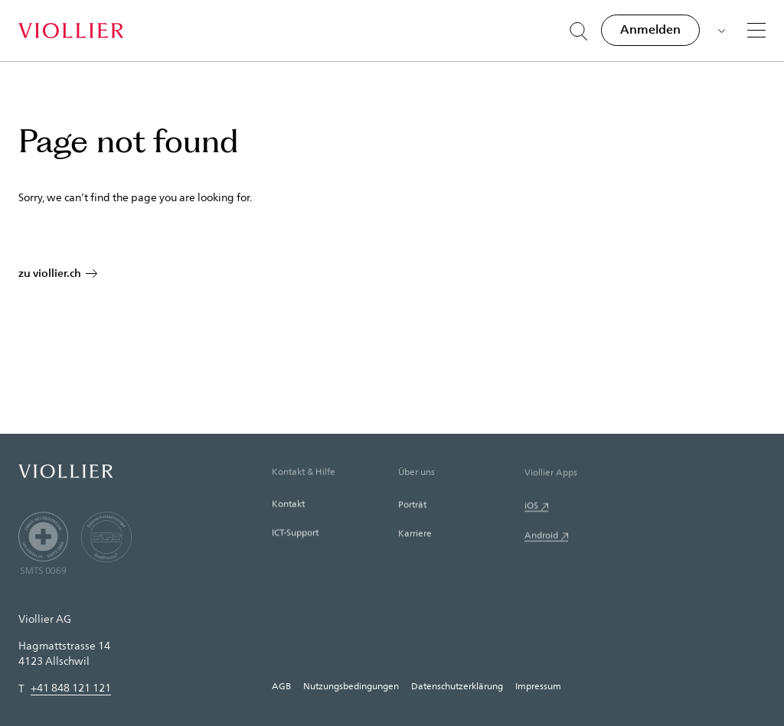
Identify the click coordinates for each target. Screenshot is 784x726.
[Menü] (756, 30)
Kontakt (288, 506)
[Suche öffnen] (579, 31)
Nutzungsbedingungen (351, 685)
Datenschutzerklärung (457, 685)
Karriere (415, 535)
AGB (281, 685)
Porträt (412, 506)
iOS (531, 509)
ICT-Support (295, 534)
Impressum (538, 685)
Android (541, 538)
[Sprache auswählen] (720, 29)
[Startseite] (70, 30)
